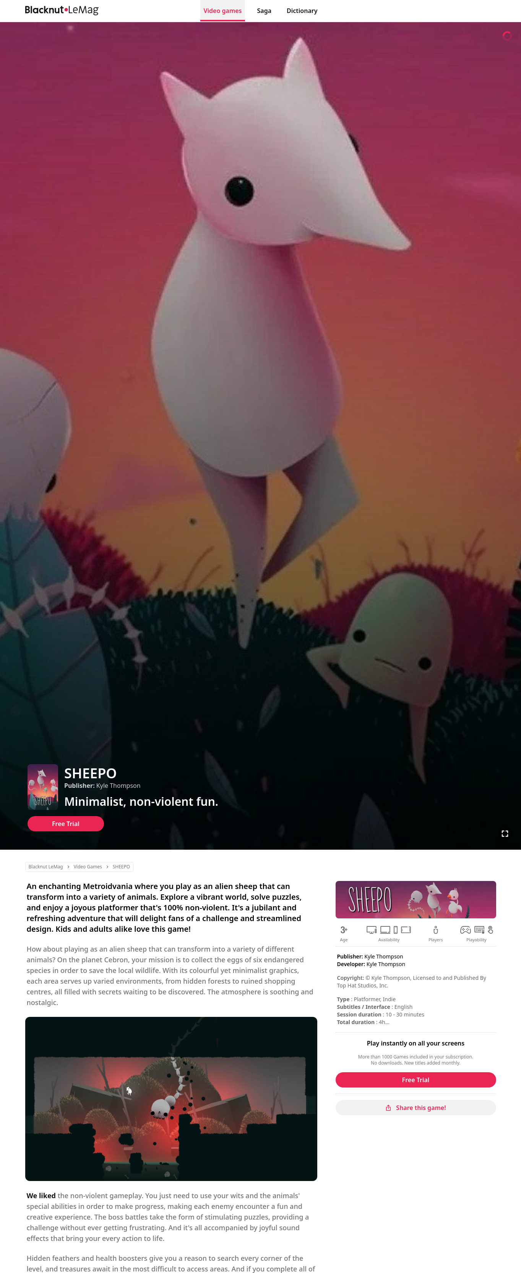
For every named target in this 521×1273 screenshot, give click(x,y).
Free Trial (66, 824)
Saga (264, 10)
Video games (222, 10)
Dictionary (302, 10)
